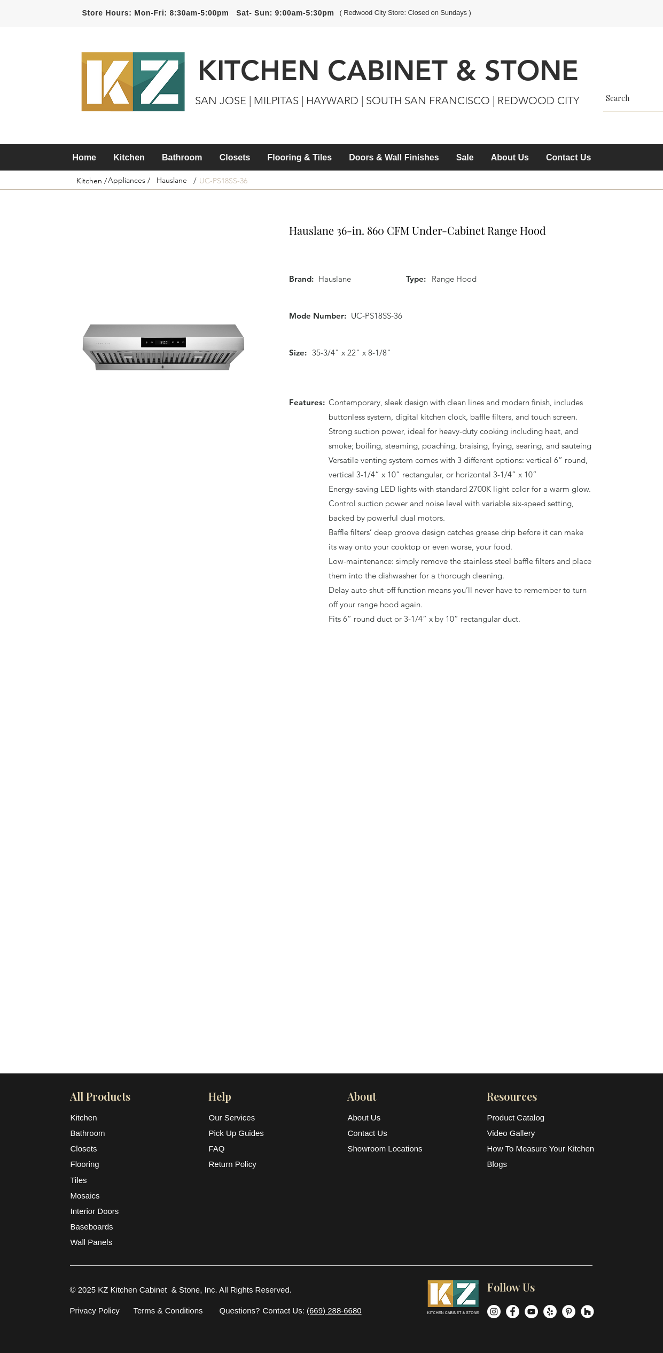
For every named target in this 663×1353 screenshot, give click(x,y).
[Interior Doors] (96, 1211)
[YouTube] (531, 1311)
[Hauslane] (171, 181)
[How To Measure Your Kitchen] (541, 1148)
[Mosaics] (96, 1195)
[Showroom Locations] (386, 1148)
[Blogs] (540, 1164)
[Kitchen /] (92, 181)
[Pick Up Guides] (237, 1133)
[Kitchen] (96, 1117)
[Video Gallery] (540, 1133)
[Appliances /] (129, 181)
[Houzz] (587, 1311)
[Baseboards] (96, 1226)
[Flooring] (96, 1164)
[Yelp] (550, 1311)
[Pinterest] (568, 1311)
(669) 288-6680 (334, 1310)
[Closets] (96, 1148)
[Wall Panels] (96, 1242)
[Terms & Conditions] (168, 1310)
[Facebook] (512, 1311)
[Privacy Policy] (95, 1310)
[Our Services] (237, 1117)
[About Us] (374, 1117)
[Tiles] (96, 1180)
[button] (129, 157)
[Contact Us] (374, 1133)
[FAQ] (237, 1148)
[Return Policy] (237, 1164)
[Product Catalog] (540, 1117)
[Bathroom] (96, 1133)
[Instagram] (494, 1311)
